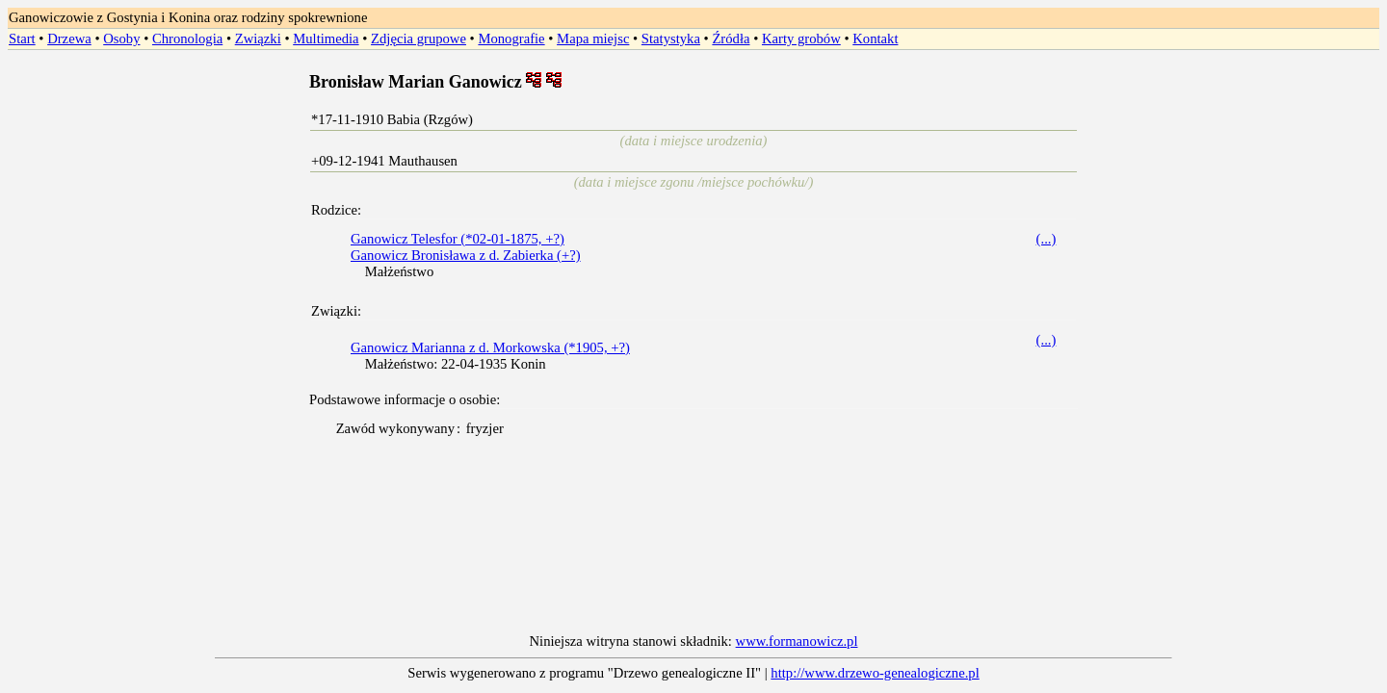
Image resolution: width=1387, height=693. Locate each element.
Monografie (511, 38)
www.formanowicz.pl (797, 641)
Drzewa (69, 38)
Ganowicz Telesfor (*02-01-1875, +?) (457, 238)
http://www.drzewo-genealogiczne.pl (875, 672)
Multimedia (325, 38)
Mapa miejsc (593, 38)
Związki (258, 38)
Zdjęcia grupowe (418, 38)
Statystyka (670, 38)
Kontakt (875, 38)
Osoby (121, 38)
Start (22, 38)
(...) (1046, 238)
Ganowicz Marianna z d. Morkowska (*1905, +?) (490, 347)
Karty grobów (801, 38)
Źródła (730, 38)
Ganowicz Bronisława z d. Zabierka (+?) (466, 255)
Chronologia (187, 38)
